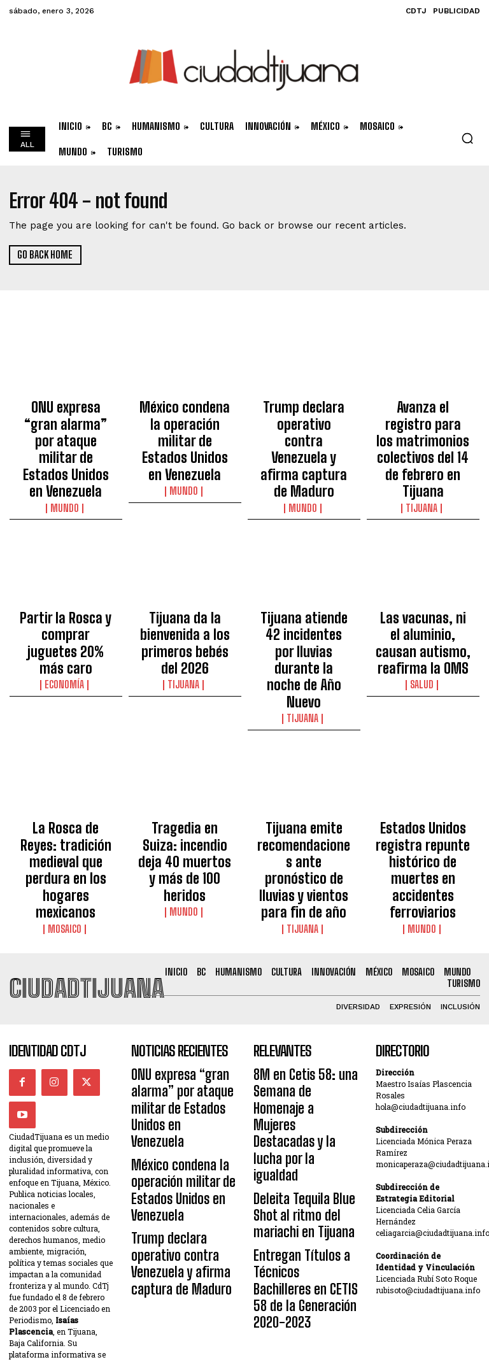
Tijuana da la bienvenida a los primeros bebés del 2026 (184, 576)
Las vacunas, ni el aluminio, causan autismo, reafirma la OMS (423, 576)
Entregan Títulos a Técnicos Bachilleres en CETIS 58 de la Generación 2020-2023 (304, 1029)
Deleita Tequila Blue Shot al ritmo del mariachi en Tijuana (303, 981)
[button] (467, 138)
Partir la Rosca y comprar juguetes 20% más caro (66, 570)
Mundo (65, 452)
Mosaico (65, 761)
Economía (65, 595)
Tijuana (423, 452)
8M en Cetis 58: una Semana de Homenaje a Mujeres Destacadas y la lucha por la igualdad (302, 931)
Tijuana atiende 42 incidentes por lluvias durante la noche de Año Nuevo (304, 576)
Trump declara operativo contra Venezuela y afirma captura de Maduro (304, 422)
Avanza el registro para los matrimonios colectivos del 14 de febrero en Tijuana (423, 422)
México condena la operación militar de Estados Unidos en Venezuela (185, 422)
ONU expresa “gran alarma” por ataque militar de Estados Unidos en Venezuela (65, 422)
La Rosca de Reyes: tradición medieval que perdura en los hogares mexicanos (65, 731)
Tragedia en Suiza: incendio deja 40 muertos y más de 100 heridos (184, 731)
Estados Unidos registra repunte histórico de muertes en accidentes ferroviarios (423, 736)
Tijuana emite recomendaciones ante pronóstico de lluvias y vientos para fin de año (304, 731)
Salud (423, 606)
